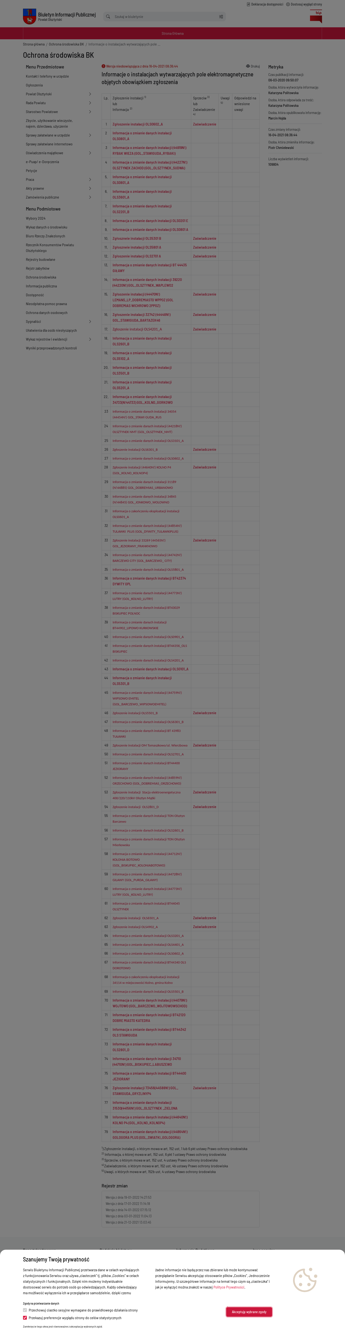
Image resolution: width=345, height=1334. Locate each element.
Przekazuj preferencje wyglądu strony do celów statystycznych (72, 1317)
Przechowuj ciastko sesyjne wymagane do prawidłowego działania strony (80, 1310)
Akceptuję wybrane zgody (249, 1312)
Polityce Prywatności (228, 1287)
